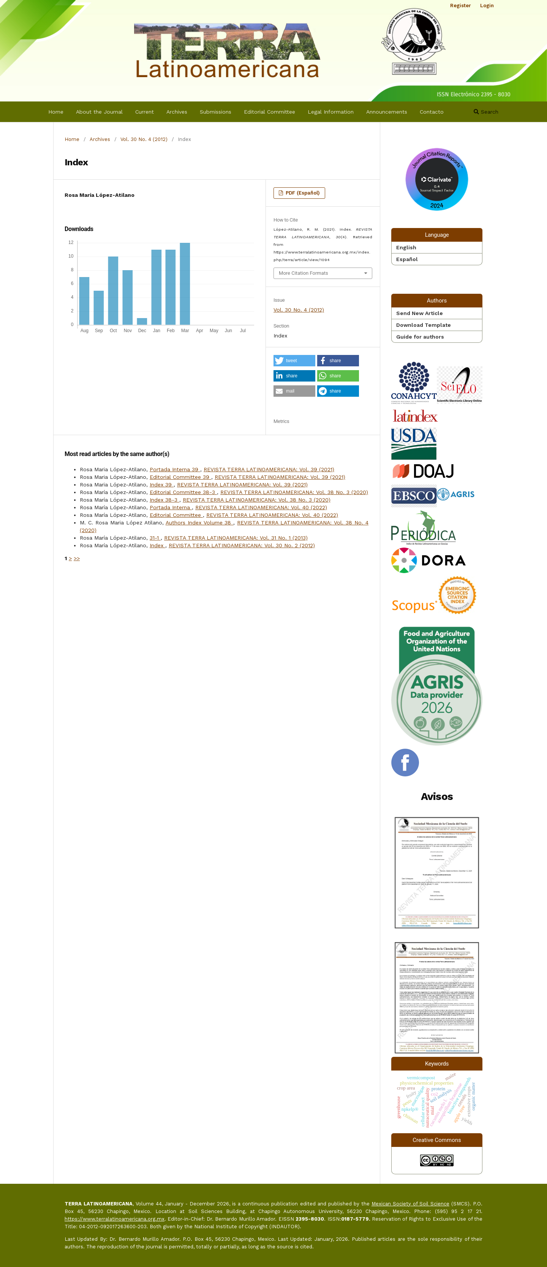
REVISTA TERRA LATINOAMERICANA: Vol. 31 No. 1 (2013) (236, 538)
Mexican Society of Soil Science (410, 1204)
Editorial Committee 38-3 (183, 492)
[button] (294, 360)
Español (407, 259)
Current (144, 112)
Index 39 (162, 484)
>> (77, 558)
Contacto (432, 112)
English (406, 247)
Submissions (215, 112)
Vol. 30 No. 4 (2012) (144, 139)
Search (486, 112)
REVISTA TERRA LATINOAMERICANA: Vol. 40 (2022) (261, 507)
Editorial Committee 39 (180, 477)
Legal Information (331, 112)
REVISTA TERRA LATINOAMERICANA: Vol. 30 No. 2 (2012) (242, 545)
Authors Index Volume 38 (200, 522)
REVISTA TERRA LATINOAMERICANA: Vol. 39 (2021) (269, 469)
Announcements (386, 112)
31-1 (155, 538)
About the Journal (99, 112)
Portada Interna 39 (175, 469)
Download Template (423, 325)
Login (487, 5)
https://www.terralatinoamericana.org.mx (114, 1219)
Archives (176, 112)
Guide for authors (420, 337)
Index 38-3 (164, 500)
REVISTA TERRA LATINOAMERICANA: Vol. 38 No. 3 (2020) (294, 492)
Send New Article (419, 313)
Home (55, 112)
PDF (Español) (302, 193)
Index (157, 545)
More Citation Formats (303, 273)
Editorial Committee (269, 112)
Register (460, 5)
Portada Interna (171, 507)
